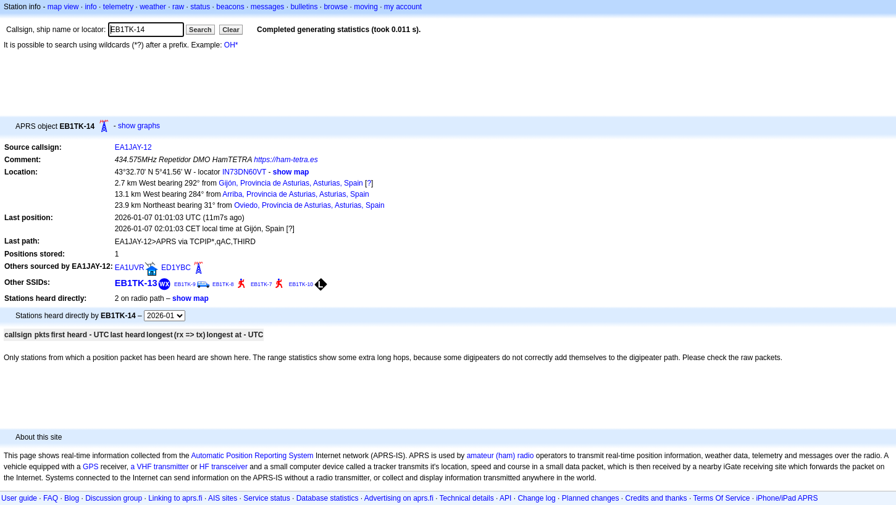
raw (178, 6)
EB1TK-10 (301, 284)
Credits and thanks (656, 498)
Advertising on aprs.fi (398, 498)
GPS (90, 466)
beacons (230, 6)
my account (403, 6)
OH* (231, 45)
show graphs (139, 125)
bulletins (303, 6)
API (505, 498)
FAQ (50, 498)
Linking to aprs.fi (175, 498)
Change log (536, 498)
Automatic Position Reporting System (252, 455)
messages (268, 6)
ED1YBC (176, 267)
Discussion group (113, 498)
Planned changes (590, 498)
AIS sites (222, 498)
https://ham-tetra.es (285, 159)
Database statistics (327, 498)
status (200, 6)
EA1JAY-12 (133, 147)
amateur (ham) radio (500, 455)
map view (63, 6)
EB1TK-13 (136, 283)
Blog (71, 498)
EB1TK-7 (261, 284)
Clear (231, 29)
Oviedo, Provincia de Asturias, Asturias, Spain (309, 205)
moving (366, 6)
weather (153, 6)
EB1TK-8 (223, 284)
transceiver (229, 466)
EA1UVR (129, 267)
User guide (19, 498)
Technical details (467, 498)
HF (204, 466)
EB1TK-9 (185, 284)
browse (336, 6)
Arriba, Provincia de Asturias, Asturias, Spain (295, 194)
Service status (266, 498)
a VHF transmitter (159, 466)
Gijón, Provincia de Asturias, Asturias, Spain (290, 183)
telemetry (118, 6)
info (90, 6)
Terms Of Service (721, 498)
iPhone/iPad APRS (787, 498)
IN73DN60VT (244, 172)
